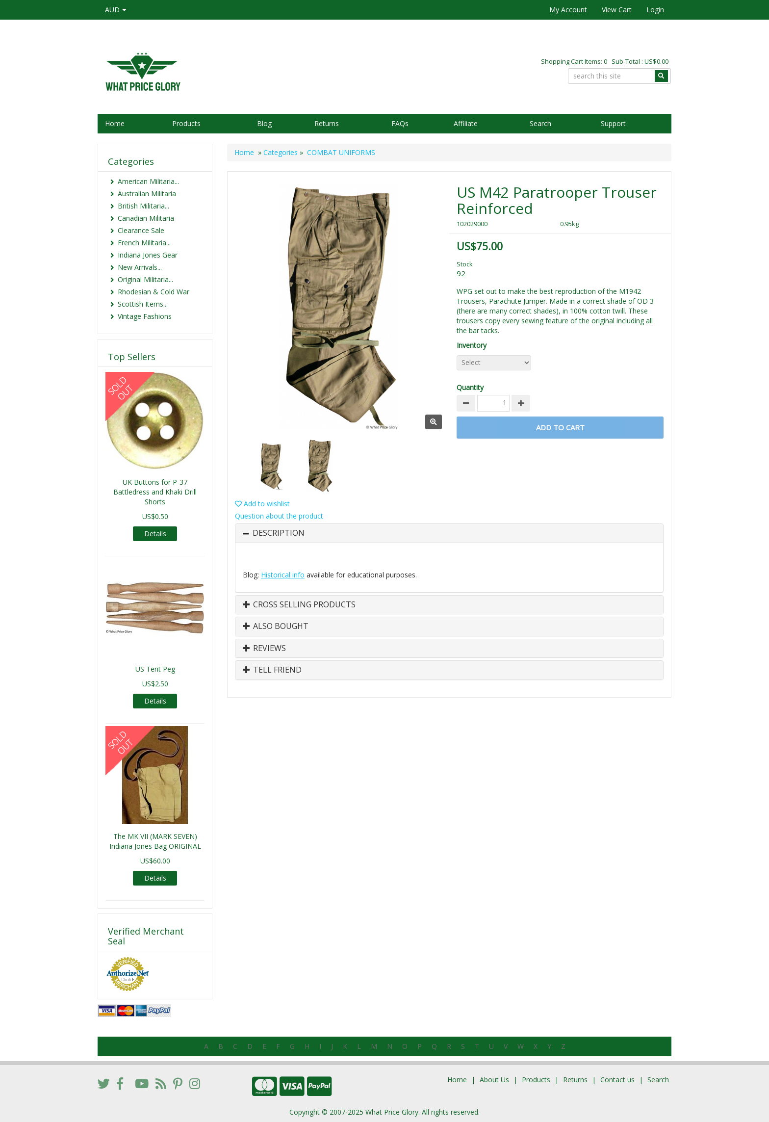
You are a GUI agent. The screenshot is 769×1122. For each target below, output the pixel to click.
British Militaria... (143, 205)
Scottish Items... (143, 304)
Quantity (470, 387)
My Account (568, 9)
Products (186, 123)
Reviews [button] (264, 648)
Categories (280, 152)
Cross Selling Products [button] (299, 604)
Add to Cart (560, 427)
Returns (326, 123)
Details (155, 533)
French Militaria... (144, 242)
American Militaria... (148, 181)
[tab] (449, 533)
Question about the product (279, 516)
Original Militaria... (145, 279)
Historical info (283, 574)
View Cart (617, 9)
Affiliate (466, 123)
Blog (264, 123)
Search (540, 123)
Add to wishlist (262, 503)
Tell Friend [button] (272, 670)
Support (613, 123)
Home (115, 123)
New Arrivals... (140, 267)
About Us (494, 1079)
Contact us (617, 1079)
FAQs (400, 123)
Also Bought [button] (275, 626)
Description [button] (279, 533)
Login (655, 9)
